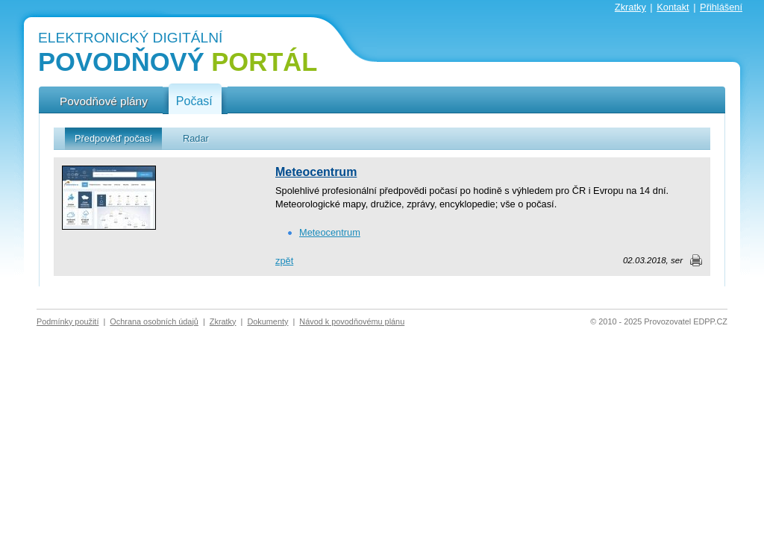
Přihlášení (721, 7)
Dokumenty (267, 321)
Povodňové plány (104, 101)
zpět (284, 260)
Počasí (194, 101)
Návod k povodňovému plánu (351, 321)
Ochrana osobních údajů (154, 321)
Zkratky (630, 7)
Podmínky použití (67, 321)
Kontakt (673, 7)
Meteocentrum (316, 172)
